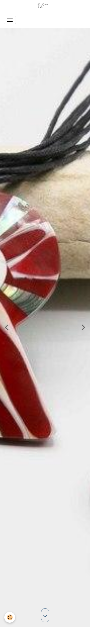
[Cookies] (9, 617)
